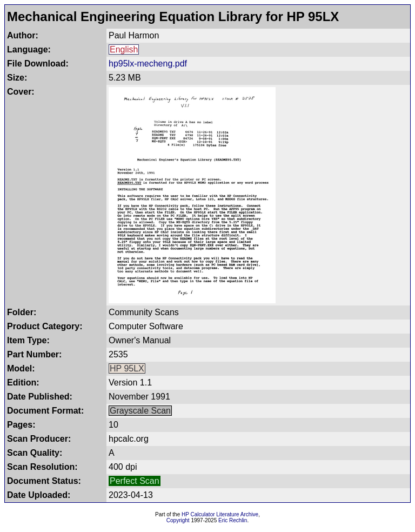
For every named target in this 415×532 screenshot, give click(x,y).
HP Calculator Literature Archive (220, 514)
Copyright (178, 520)
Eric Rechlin (232, 520)
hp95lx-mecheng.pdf (148, 63)
